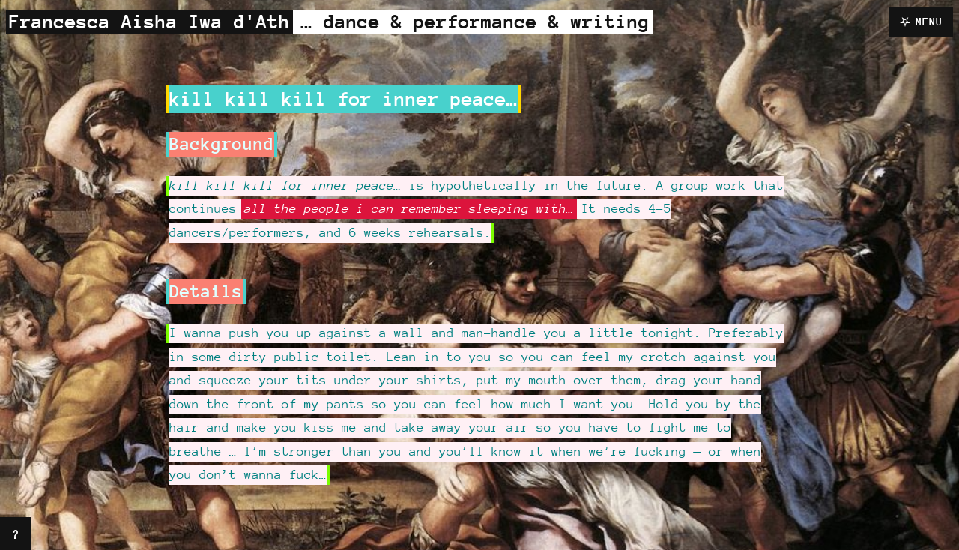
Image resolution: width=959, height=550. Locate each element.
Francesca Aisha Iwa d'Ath (149, 21)
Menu (929, 21)
